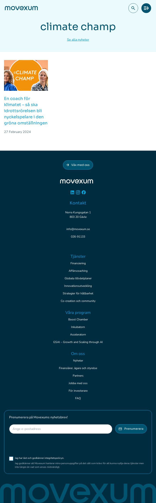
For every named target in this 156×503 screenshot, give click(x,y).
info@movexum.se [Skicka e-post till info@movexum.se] (78, 229)
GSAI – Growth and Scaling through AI (78, 342)
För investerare (78, 391)
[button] (133, 8)
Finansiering (78, 263)
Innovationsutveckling (78, 286)
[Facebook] (83, 194)
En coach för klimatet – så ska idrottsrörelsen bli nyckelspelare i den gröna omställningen (26, 111)
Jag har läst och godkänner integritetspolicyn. (45, 458)
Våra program (78, 312)
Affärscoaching (78, 271)
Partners (78, 376)
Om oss (78, 353)
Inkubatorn (78, 327)
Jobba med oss (78, 383)
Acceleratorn (78, 334)
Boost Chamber (78, 319)
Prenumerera (131, 429)
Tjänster (78, 256)
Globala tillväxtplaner (78, 278)
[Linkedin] (72, 194)
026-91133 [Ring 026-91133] (78, 237)
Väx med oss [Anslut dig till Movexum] (78, 165)
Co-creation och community (78, 301)
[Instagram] (78, 194)
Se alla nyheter (78, 39)
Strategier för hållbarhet (78, 293)
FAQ (78, 398)
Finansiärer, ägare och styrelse (78, 368)
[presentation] (40, 445)
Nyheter (78, 361)
